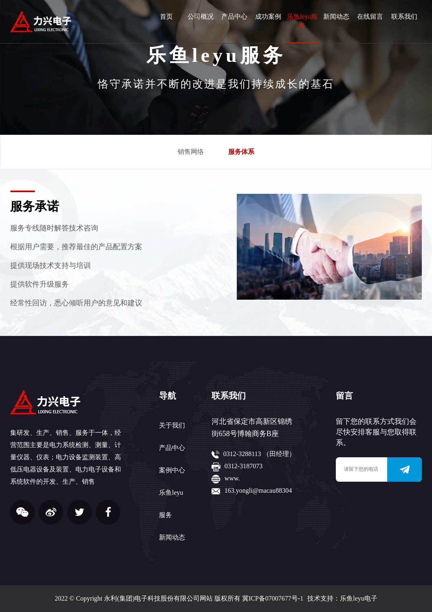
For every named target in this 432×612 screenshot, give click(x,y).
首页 (166, 16)
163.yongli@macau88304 (258, 490)
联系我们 (404, 16)
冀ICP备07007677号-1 (272, 598)
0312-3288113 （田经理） (259, 453)
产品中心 (234, 16)
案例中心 (172, 470)
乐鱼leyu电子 (358, 598)
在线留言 (370, 16)
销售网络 (191, 151)
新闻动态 (336, 16)
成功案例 (268, 16)
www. (232, 478)
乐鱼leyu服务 (302, 21)
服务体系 (241, 151)
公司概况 (200, 16)
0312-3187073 (243, 466)
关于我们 (172, 425)
